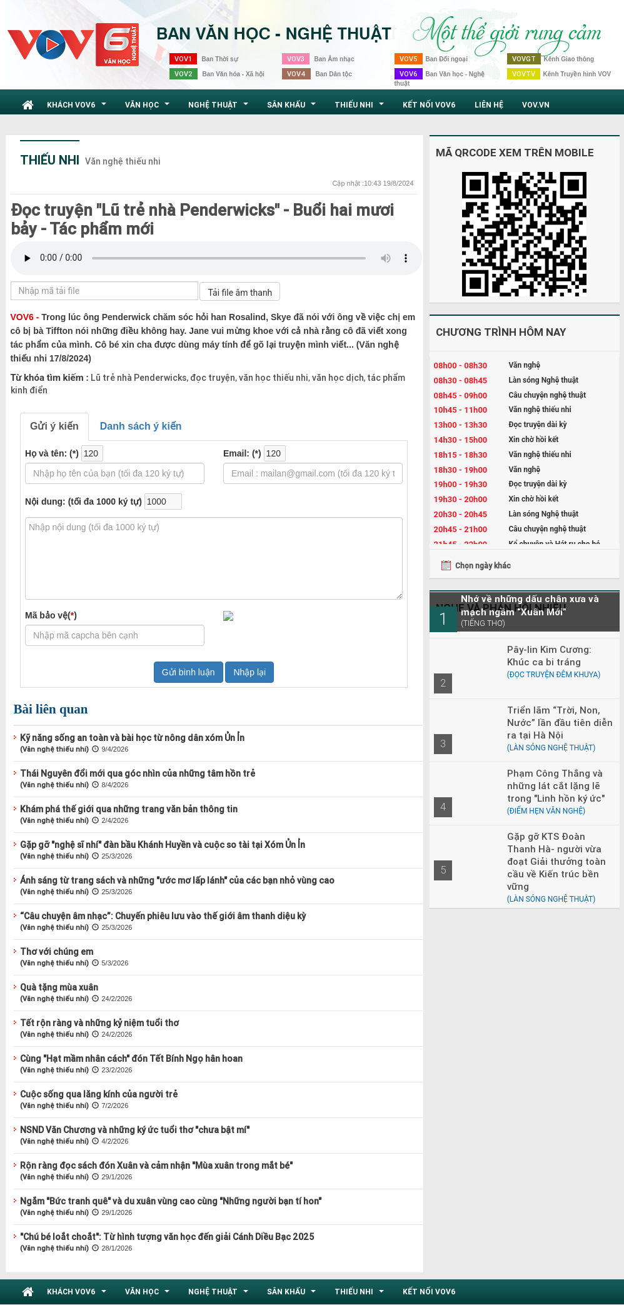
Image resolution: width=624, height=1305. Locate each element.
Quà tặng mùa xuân (59, 987)
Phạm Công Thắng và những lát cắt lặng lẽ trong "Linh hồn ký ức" (556, 785)
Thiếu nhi (361, 108)
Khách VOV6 (78, 108)
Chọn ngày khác (483, 565)
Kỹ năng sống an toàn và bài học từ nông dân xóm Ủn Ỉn (132, 737)
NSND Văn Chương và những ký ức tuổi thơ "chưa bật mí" (134, 1130)
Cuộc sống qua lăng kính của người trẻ (99, 1094)
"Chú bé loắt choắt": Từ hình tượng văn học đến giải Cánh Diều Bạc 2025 (167, 1236)
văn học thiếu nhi (272, 377)
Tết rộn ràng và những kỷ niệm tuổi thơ (99, 1023)
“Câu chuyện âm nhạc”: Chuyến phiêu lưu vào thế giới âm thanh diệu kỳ (163, 916)
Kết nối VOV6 (429, 104)
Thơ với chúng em (56, 951)
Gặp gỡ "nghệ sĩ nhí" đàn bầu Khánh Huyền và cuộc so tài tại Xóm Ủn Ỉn (162, 844)
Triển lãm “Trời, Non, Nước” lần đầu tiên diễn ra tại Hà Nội (560, 722)
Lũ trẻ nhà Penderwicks (138, 377)
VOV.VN (536, 104)
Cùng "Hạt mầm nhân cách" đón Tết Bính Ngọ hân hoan (131, 1058)
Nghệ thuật (219, 108)
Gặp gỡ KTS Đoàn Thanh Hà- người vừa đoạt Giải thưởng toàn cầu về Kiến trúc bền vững (556, 861)
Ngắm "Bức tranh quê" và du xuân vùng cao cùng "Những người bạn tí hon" (170, 1201)
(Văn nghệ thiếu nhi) (54, 749)
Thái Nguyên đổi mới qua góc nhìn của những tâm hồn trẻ (137, 773)
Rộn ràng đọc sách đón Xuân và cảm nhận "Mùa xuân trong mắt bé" (156, 1165)
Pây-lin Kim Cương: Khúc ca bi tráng (549, 655)
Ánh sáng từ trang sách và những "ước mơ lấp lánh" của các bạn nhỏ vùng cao (177, 880)
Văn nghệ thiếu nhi (123, 161)
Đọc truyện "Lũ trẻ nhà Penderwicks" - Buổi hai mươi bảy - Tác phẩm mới (202, 219)
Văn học (149, 108)
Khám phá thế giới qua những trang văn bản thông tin (129, 809)
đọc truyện (211, 377)
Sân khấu (293, 108)
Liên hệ (489, 104)
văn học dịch (337, 377)
